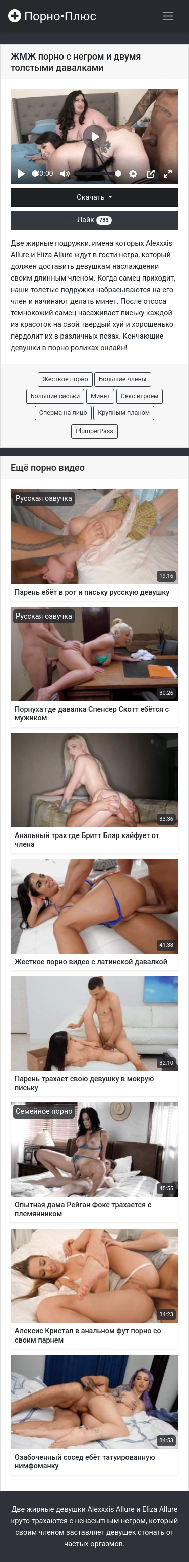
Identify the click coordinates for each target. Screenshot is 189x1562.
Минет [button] (100, 396)
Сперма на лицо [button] (63, 412)
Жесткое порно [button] (65, 379)
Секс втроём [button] (140, 396)
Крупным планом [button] (124, 412)
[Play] (21, 173)
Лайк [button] (94, 220)
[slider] (35, 173)
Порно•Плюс (52, 16)
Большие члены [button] (122, 379)
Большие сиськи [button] (55, 396)
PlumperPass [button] (94, 431)
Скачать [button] (91, 197)
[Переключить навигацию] (168, 16)
